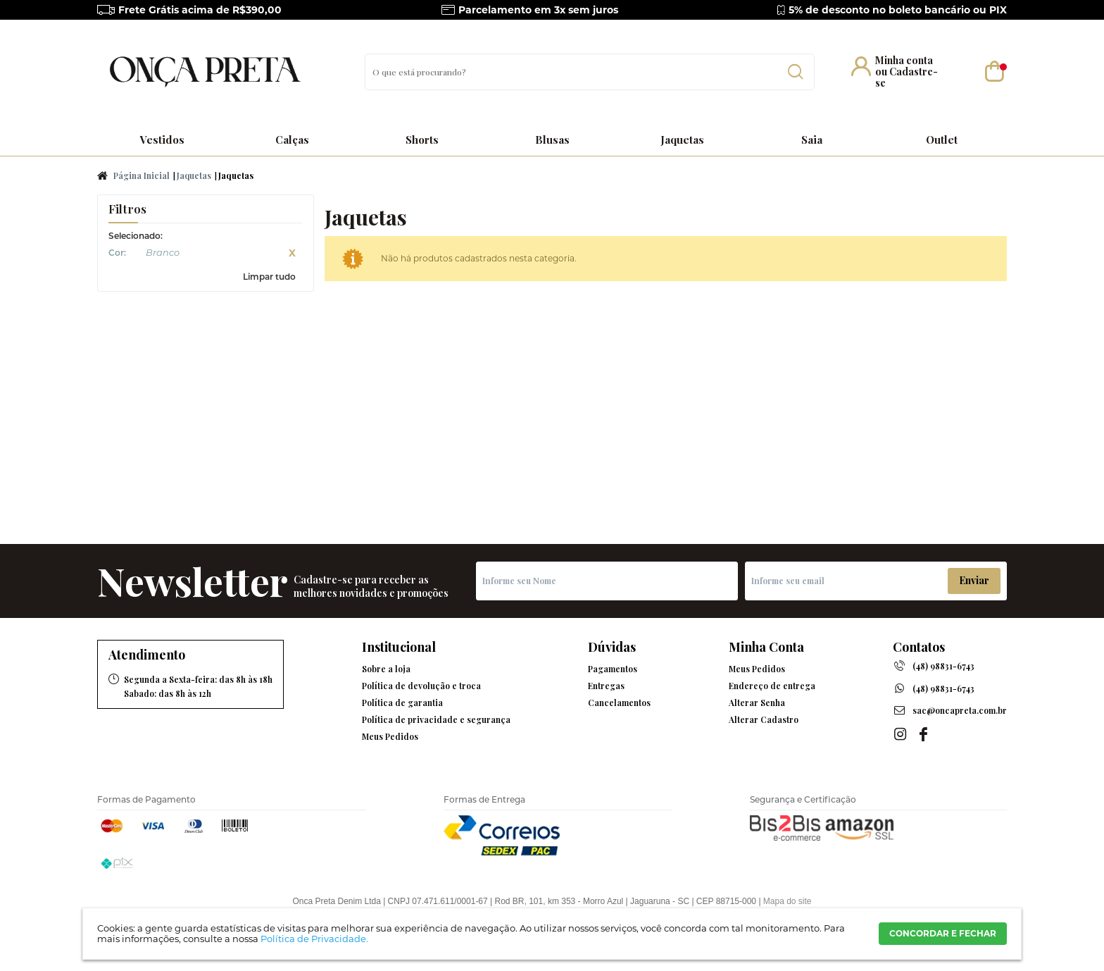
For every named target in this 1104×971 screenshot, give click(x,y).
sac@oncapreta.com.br (959, 710)
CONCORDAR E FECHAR (942, 933)
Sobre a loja (386, 668)
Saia (811, 139)
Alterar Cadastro (763, 719)
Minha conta (904, 60)
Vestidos (162, 139)
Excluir (292, 253)
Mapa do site (787, 901)
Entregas (606, 685)
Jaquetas (682, 139)
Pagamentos (612, 668)
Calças (292, 139)
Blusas (552, 139)
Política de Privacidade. (314, 938)
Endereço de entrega (772, 685)
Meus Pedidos (390, 736)
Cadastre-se (906, 77)
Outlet (942, 139)
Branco (135, 254)
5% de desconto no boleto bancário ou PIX (898, 10)
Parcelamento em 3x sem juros (538, 10)
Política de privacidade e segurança (436, 719)
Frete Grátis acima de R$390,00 (200, 10)
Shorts (422, 139)
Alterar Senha (757, 702)
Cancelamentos (619, 702)
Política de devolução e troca (421, 685)
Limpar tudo (269, 276)
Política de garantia (402, 702)
